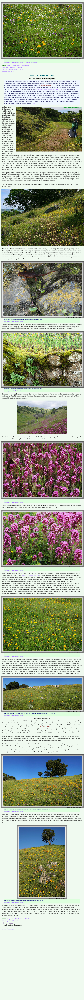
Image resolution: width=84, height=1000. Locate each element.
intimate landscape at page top (30, 575)
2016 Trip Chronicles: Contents (12, 67)
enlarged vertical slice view (13, 62)
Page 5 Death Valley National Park (18, 65)
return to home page (8, 929)
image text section (32, 62)
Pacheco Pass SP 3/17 (8, 71)
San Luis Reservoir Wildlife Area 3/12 (13, 69)
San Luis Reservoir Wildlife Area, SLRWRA (47, 89)
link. (34, 103)
